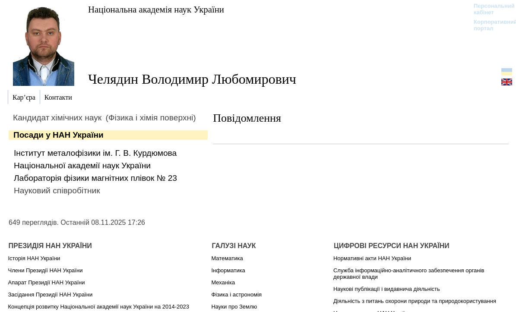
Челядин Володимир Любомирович (192, 79)
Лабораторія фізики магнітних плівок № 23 (95, 178)
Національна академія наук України (156, 9)
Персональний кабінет (490, 9)
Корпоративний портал (490, 25)
